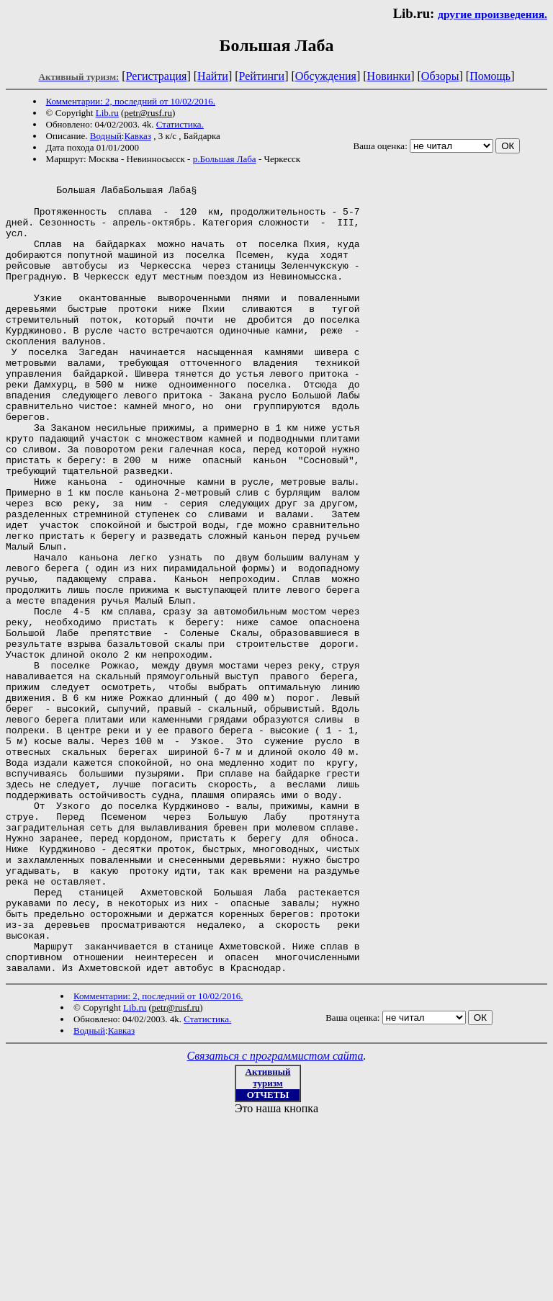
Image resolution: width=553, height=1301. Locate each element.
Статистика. (180, 124)
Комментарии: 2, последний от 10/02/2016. (130, 101)
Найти (212, 76)
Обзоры (440, 76)
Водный (106, 135)
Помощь (490, 76)
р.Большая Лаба (224, 158)
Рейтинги (262, 76)
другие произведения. (492, 14)
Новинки (389, 76)
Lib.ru (107, 112)
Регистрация (156, 76)
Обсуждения (325, 76)
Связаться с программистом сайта (275, 1216)
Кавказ (137, 135)
